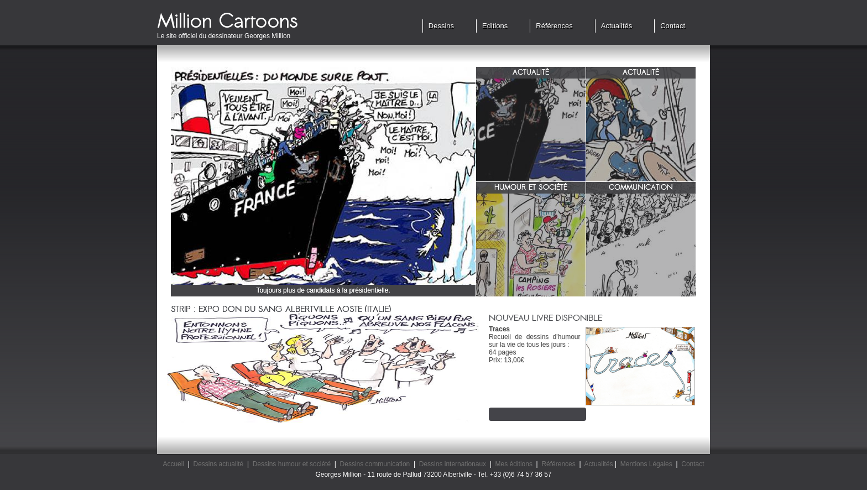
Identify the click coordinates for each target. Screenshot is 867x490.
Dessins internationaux (452, 464)
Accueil (173, 464)
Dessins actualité (219, 464)
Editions (495, 26)
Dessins (441, 26)
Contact (672, 26)
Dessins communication (375, 464)
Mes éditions (513, 464)
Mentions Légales (646, 464)
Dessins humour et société (292, 464)
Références (554, 26)
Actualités (616, 26)
